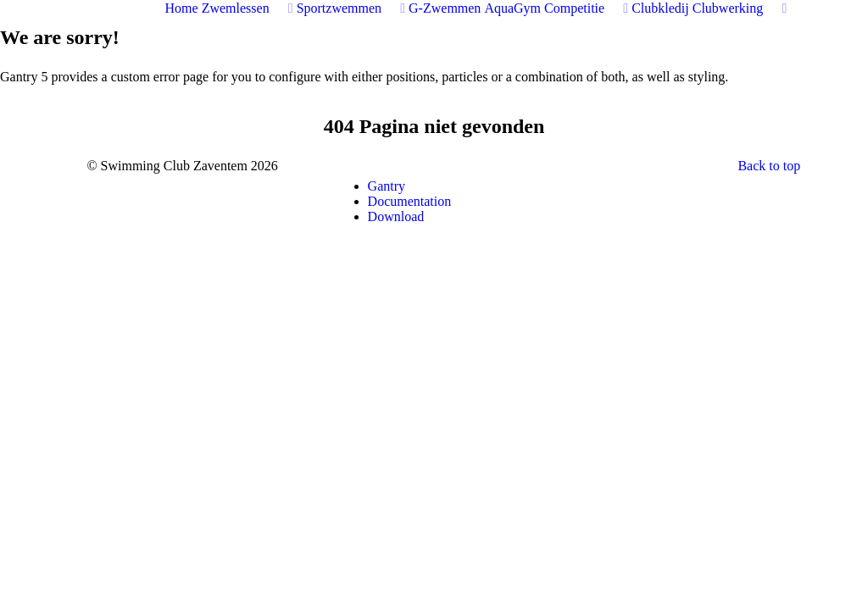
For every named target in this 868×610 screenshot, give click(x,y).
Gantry (386, 186)
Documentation (410, 201)
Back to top (768, 165)
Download (396, 216)
